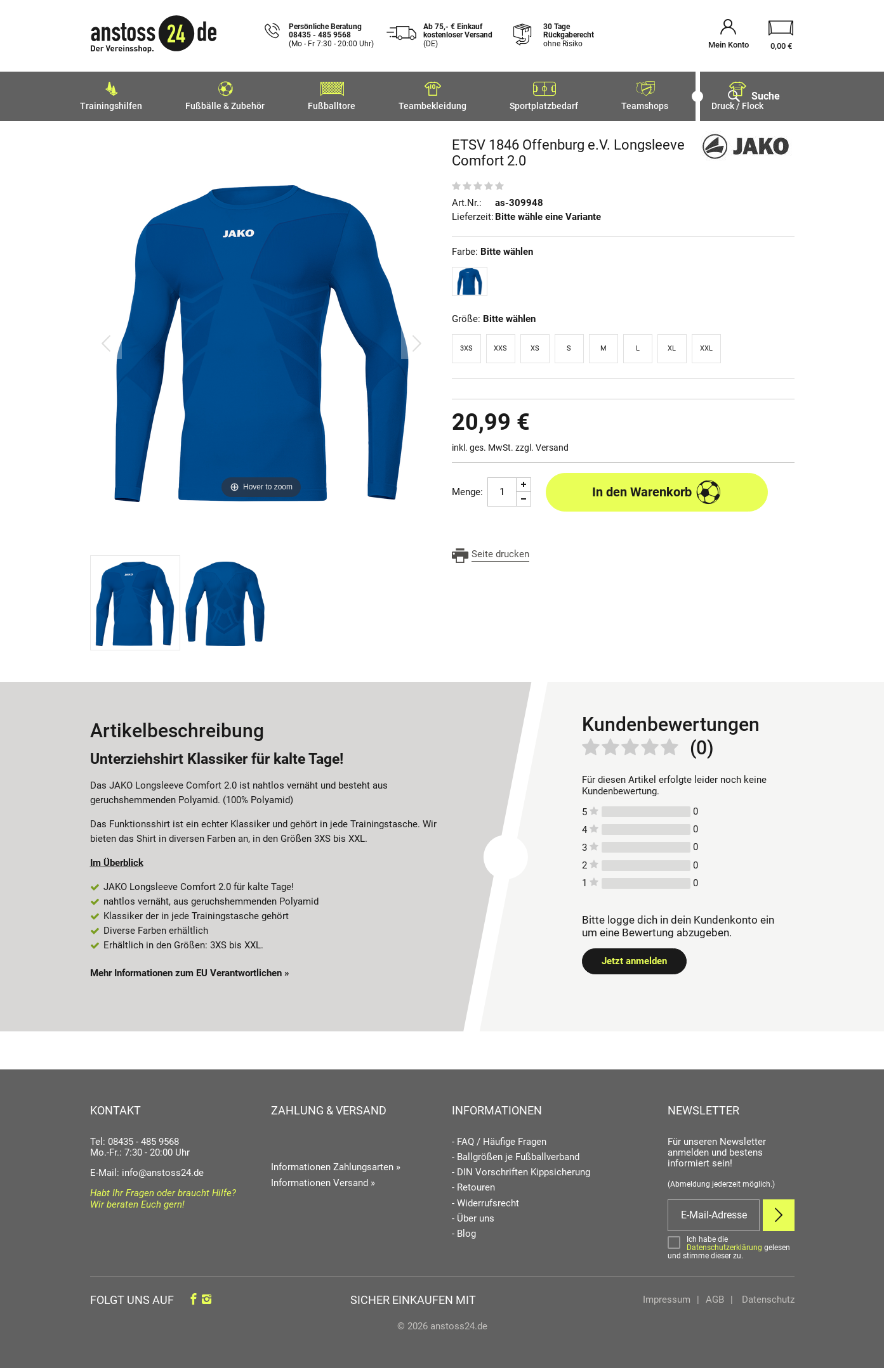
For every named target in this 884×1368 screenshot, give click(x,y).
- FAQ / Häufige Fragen (499, 1138)
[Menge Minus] (524, 495)
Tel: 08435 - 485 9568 (134, 1138)
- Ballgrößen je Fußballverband (515, 1153)
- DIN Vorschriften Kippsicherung (521, 1168)
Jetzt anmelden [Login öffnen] (634, 957)
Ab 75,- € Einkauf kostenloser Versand (457, 35)
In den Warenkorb (656, 488)
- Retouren (473, 1183)
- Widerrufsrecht (485, 1199)
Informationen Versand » (323, 1179)
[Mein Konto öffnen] (728, 36)
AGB (715, 1295)
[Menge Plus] (524, 481)
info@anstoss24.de (163, 1169)
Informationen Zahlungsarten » (335, 1163)
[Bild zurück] (106, 339)
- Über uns (473, 1215)
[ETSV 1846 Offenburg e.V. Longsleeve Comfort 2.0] (261, 339)
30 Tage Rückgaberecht (568, 35)
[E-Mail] (714, 1211)
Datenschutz (767, 1295)
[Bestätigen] (731, 1244)
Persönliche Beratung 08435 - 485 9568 (331, 35)
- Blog (464, 1230)
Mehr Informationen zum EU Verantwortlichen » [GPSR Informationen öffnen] (189, 969)
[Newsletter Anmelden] (779, 1211)
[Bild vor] (417, 339)
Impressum (666, 1295)
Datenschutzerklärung (724, 1243)
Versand (552, 444)
